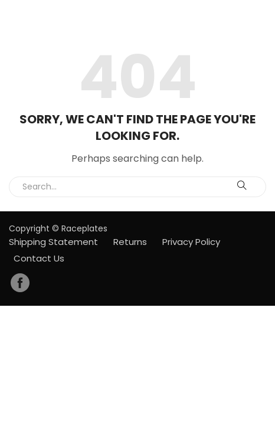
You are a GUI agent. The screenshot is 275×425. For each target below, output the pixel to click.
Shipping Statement (53, 242)
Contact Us (39, 258)
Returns (130, 242)
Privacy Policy (191, 242)
